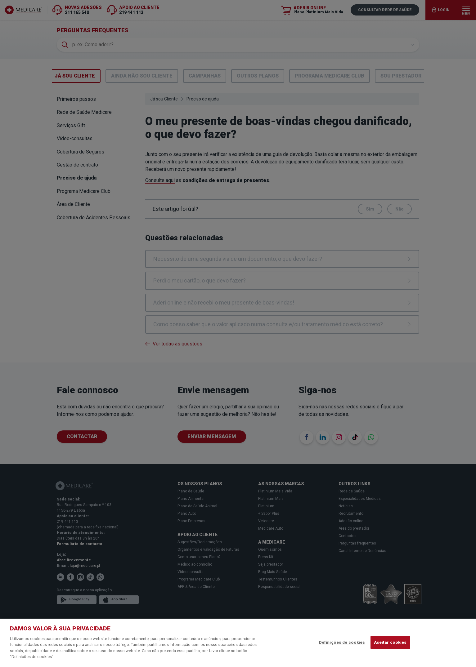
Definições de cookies (342, 642)
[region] (238, 643)
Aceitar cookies (390, 642)
